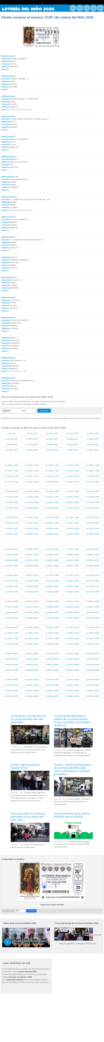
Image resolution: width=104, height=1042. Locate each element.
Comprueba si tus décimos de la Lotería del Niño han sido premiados (28, 719)
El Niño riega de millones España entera (25, 766)
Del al (11, 433)
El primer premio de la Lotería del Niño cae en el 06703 (71, 815)
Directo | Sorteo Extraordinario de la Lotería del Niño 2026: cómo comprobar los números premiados (72, 769)
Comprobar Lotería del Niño (52, 904)
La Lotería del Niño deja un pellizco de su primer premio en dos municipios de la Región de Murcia (72, 720)
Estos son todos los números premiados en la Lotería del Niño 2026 (28, 817)
